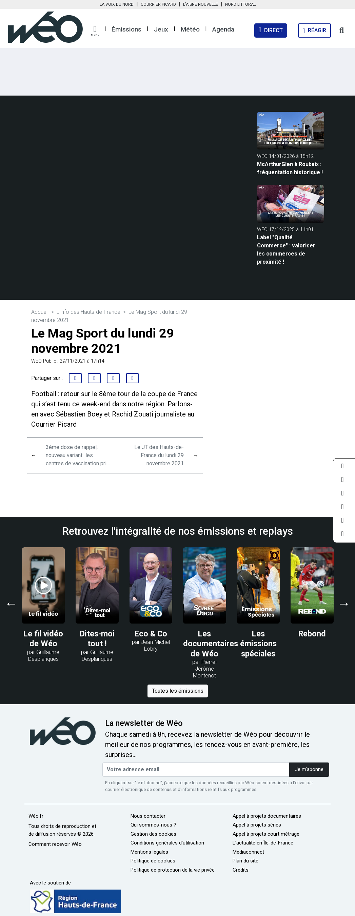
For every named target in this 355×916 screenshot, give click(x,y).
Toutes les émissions (177, 691)
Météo (190, 29)
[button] (95, 31)
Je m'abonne (309, 769)
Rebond (312, 633)
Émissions (126, 29)
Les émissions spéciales (258, 643)
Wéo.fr (35, 816)
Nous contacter (148, 816)
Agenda (223, 29)
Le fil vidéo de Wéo (43, 638)
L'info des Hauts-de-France (88, 312)
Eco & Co (151, 633)
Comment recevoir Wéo (55, 844)
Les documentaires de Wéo (210, 643)
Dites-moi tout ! (97, 638)
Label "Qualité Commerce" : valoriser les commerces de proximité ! (286, 249)
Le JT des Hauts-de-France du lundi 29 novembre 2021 (159, 455)
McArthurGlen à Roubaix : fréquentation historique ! (290, 168)
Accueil (39, 312)
